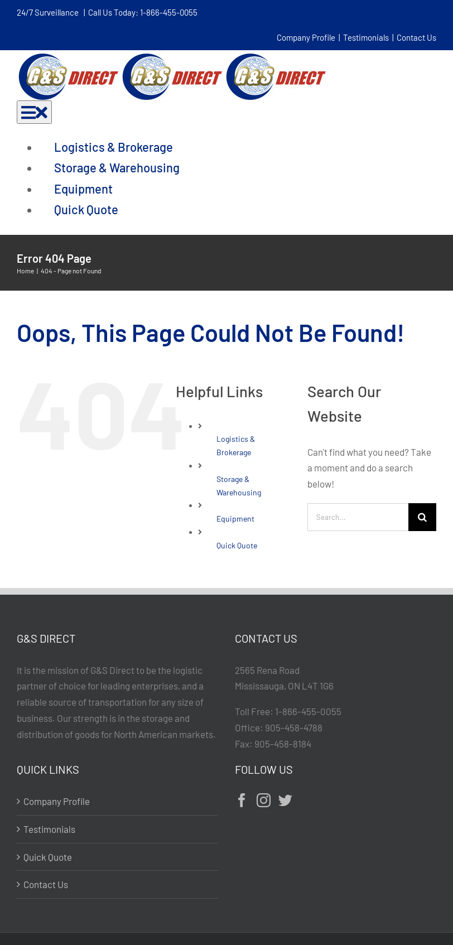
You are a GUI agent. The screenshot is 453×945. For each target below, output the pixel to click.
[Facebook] (242, 800)
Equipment (235, 518)
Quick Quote (236, 545)
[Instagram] (264, 800)
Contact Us (416, 37)
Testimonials (366, 37)
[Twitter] (285, 800)
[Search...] (357, 517)
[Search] (422, 517)
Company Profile (306, 37)
